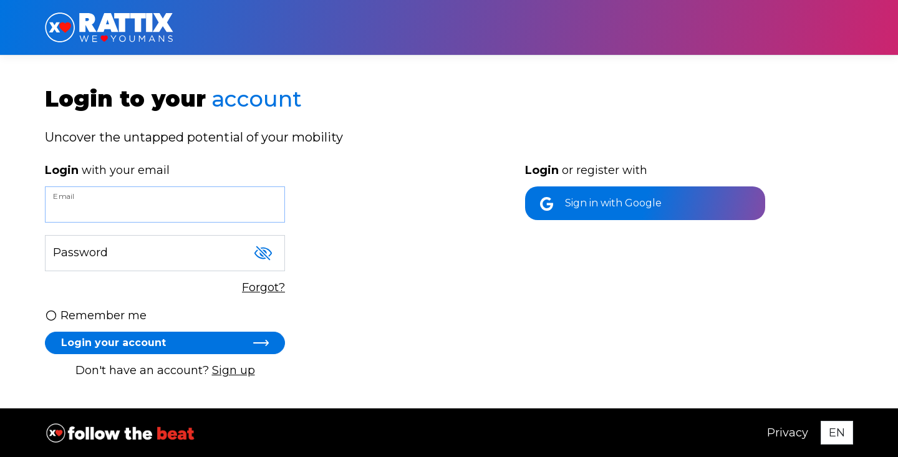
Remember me (96, 315)
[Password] (165, 253)
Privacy (787, 433)
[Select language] (837, 433)
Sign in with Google (601, 204)
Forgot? (263, 287)
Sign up (233, 370)
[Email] (165, 204)
